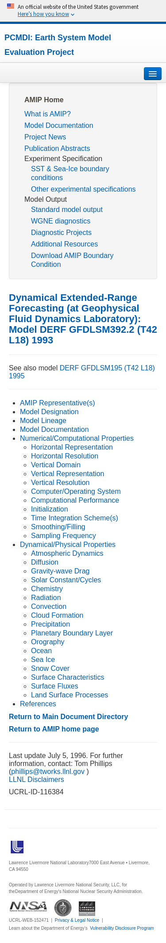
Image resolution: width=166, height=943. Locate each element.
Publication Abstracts (57, 148)
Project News (45, 137)
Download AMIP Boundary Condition (72, 260)
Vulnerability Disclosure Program (122, 928)
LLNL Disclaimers (36, 779)
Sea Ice (43, 659)
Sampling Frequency (63, 535)
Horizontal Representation (72, 447)
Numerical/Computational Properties (77, 438)
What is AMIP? (47, 114)
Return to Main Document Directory (68, 716)
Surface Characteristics (67, 677)
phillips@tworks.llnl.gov (48, 771)
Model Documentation (58, 125)
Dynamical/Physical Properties (68, 544)
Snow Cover (50, 668)
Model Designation (49, 412)
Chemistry (47, 589)
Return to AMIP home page (54, 729)
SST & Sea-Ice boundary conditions (70, 173)
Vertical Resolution (60, 482)
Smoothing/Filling (58, 527)
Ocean (41, 650)
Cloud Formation (57, 615)
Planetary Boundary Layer (72, 633)
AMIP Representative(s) (57, 403)
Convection (48, 606)
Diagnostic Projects (61, 232)
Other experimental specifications (83, 189)
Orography (48, 642)
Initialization (49, 509)
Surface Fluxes (54, 686)
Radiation (46, 597)
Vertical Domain (56, 465)
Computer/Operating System (76, 491)
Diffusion (44, 562)
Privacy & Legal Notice (77, 920)
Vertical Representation (67, 473)
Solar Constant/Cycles (66, 580)
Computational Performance (75, 500)
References (38, 704)
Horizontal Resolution (64, 456)
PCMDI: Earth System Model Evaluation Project (57, 45)
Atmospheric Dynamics (67, 553)
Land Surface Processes (69, 695)
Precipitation (50, 624)
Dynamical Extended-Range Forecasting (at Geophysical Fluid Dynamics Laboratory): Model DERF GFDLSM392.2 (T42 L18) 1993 (83, 319)
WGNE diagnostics (60, 221)
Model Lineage (43, 420)
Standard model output (67, 209)
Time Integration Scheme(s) (74, 518)
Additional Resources (64, 244)
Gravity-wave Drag (60, 571)
